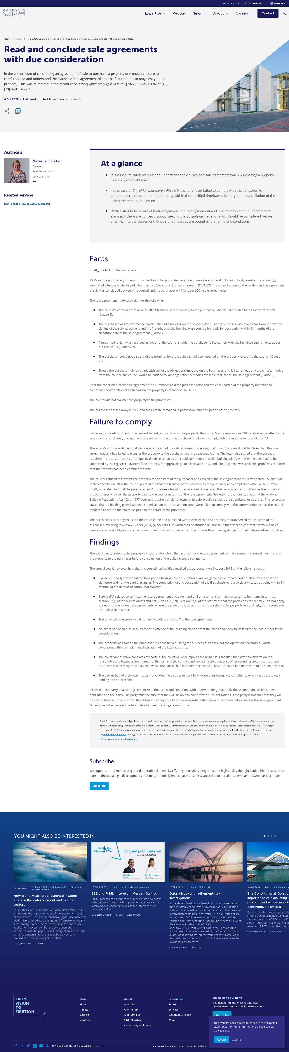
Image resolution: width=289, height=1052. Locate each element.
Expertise (153, 13)
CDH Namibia (253, 3)
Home (7, 40)
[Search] (284, 13)
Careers (242, 13)
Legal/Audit (200, 1046)
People (179, 13)
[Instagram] (29, 1046)
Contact (85, 1020)
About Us (129, 1004)
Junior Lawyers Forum (137, 1025)
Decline (236, 1039)
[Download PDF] (17, 112)
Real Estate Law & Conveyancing (44, 40)
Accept (221, 1039)
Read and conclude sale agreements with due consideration (100, 40)
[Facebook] (16, 1046)
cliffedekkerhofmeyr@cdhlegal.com (118, 739)
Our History (131, 1009)
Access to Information (163, 1046)
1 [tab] (264, 853)
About (218, 13)
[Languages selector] (277, 3)
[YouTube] (41, 1046)
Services (174, 1009)
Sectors (173, 1004)
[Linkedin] (35, 1046)
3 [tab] (271, 853)
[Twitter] (22, 1046)
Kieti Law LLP (231, 3)
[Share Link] (7, 112)
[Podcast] (48, 1046)
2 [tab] (268, 853)
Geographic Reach (180, 1014)
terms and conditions (114, 734)
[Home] (14, 13)
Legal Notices (185, 1046)
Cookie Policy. (222, 1030)
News (197, 13)
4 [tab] (275, 853)
